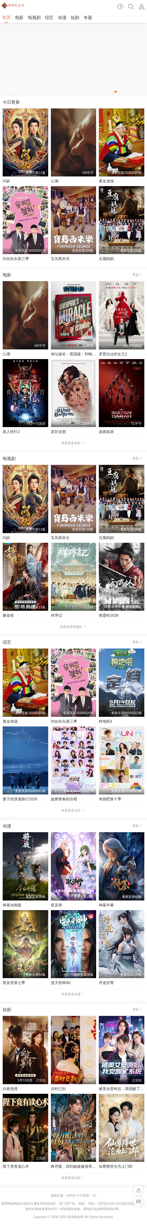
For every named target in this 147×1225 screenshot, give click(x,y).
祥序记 (56, 615)
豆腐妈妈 (106, 259)
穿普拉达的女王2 (113, 354)
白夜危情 (10, 1089)
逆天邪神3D (61, 983)
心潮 (54, 181)
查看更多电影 (73, 443)
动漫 (62, 17)
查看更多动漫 (73, 994)
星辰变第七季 (14, 983)
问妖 (6, 181)
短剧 (75, 17)
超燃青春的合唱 (64, 799)
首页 (6, 17)
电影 (19, 17)
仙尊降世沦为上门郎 (116, 1166)
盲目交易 (58, 431)
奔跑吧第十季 (110, 799)
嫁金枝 (8, 615)
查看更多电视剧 (74, 627)
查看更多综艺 (73, 810)
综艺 (49, 17)
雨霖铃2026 (108, 615)
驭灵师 (56, 905)
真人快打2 (11, 431)
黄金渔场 (106, 181)
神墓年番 (106, 905)
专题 (88, 17)
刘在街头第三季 (16, 259)
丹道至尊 (106, 983)
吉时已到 (58, 1089)
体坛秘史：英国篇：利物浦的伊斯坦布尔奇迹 (88, 354)
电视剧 (34, 17)
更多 (138, 274)
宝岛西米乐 (60, 259)
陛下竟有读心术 (16, 1166)
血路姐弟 (106, 431)
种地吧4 (105, 721)
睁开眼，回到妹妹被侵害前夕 (75, 1166)
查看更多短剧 (73, 1178)
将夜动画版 (12, 905)
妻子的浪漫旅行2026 (20, 799)
